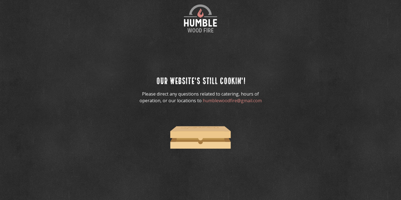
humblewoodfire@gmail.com (232, 101)
